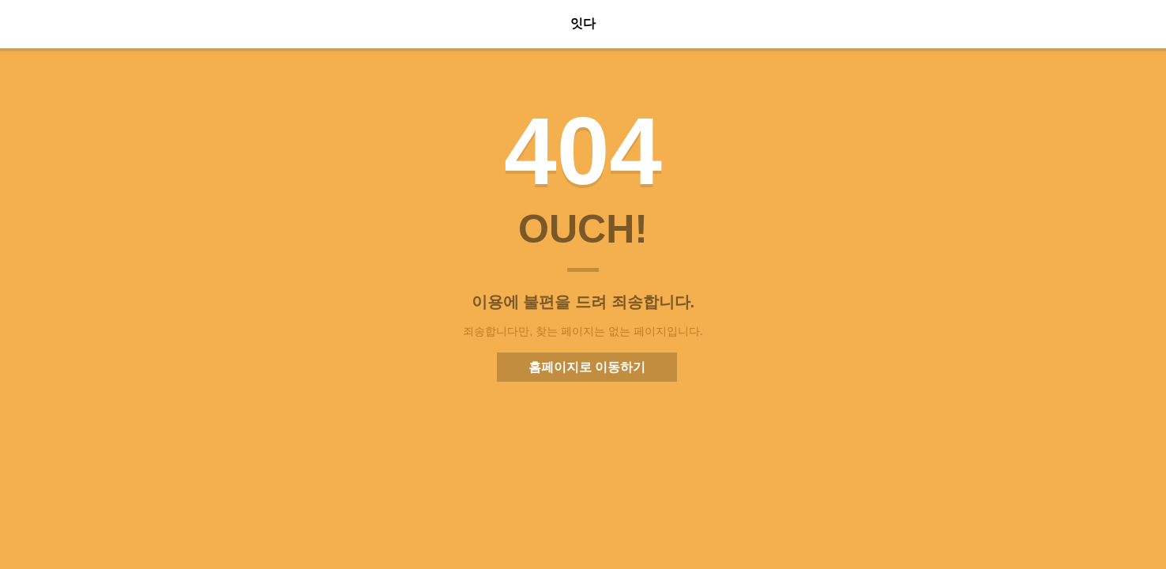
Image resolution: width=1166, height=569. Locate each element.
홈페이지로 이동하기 (586, 367)
